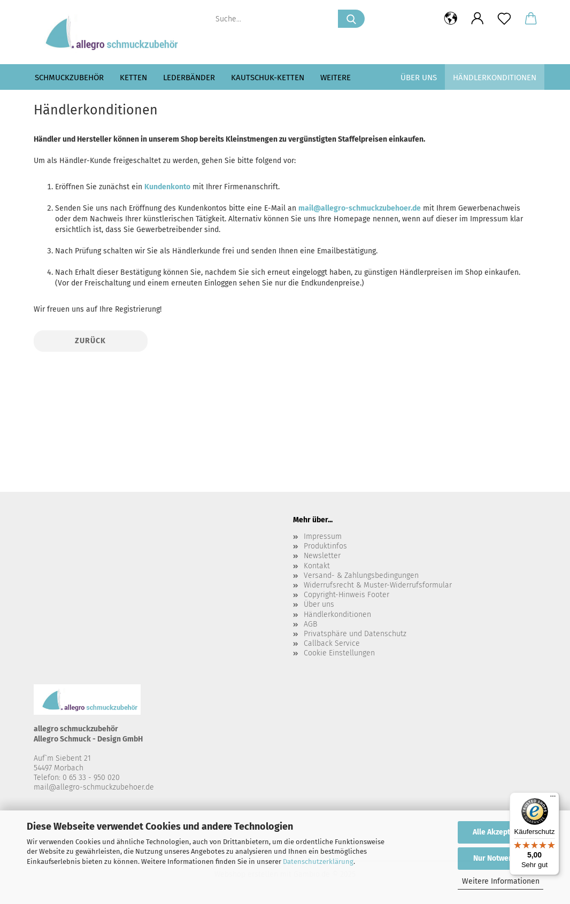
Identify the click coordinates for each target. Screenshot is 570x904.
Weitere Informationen (501, 881)
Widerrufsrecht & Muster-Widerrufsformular (378, 585)
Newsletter (322, 555)
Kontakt (317, 565)
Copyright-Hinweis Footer (346, 594)
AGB (310, 624)
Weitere (335, 77)
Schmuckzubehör (69, 77)
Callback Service (332, 643)
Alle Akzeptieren (500, 832)
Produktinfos (325, 546)
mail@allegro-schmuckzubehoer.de (359, 208)
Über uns (418, 77)
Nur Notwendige (500, 858)
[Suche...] (351, 19)
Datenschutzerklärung (318, 861)
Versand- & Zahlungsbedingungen (361, 575)
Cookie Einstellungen (339, 653)
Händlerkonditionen (494, 77)
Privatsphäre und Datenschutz (355, 633)
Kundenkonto (167, 186)
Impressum (323, 536)
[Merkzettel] (504, 18)
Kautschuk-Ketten (267, 77)
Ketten (133, 77)
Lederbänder (189, 77)
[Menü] (552, 798)
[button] (450, 18)
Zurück (90, 340)
